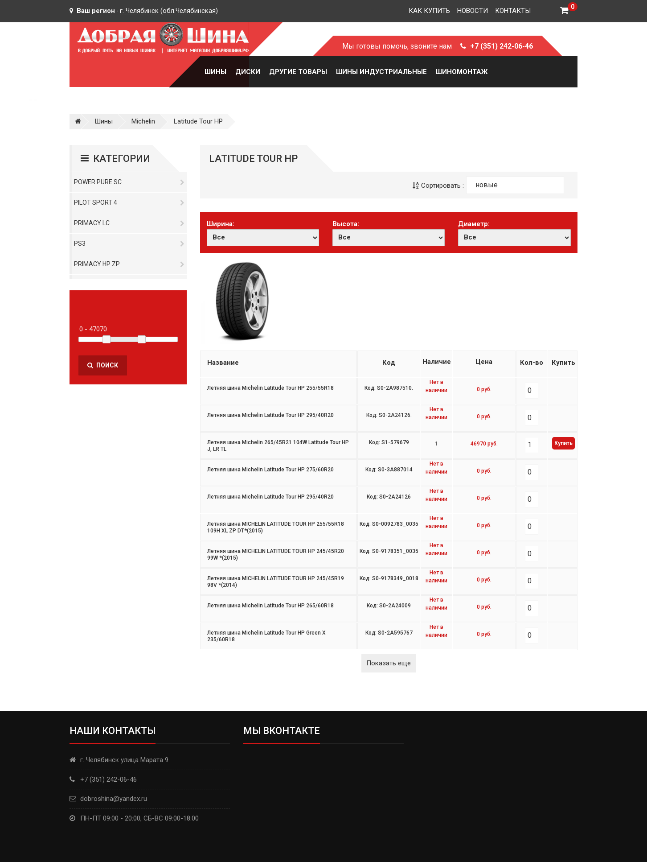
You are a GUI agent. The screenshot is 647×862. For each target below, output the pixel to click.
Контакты (513, 11)
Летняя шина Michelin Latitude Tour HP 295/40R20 (270, 415)
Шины (215, 72)
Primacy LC (129, 223)
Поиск (102, 365)
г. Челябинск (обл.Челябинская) (169, 11)
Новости (472, 11)
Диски (247, 72)
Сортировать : (438, 185)
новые (486, 185)
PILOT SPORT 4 (129, 202)
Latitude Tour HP (198, 121)
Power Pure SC (129, 182)
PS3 (129, 243)
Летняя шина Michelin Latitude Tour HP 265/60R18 (270, 605)
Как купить (429, 11)
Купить (563, 443)
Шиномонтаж (461, 72)
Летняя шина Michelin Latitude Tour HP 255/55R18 (270, 388)
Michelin (143, 121)
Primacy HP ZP (129, 264)
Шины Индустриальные (381, 72)
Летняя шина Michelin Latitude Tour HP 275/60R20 (270, 469)
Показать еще (388, 663)
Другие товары (298, 72)
